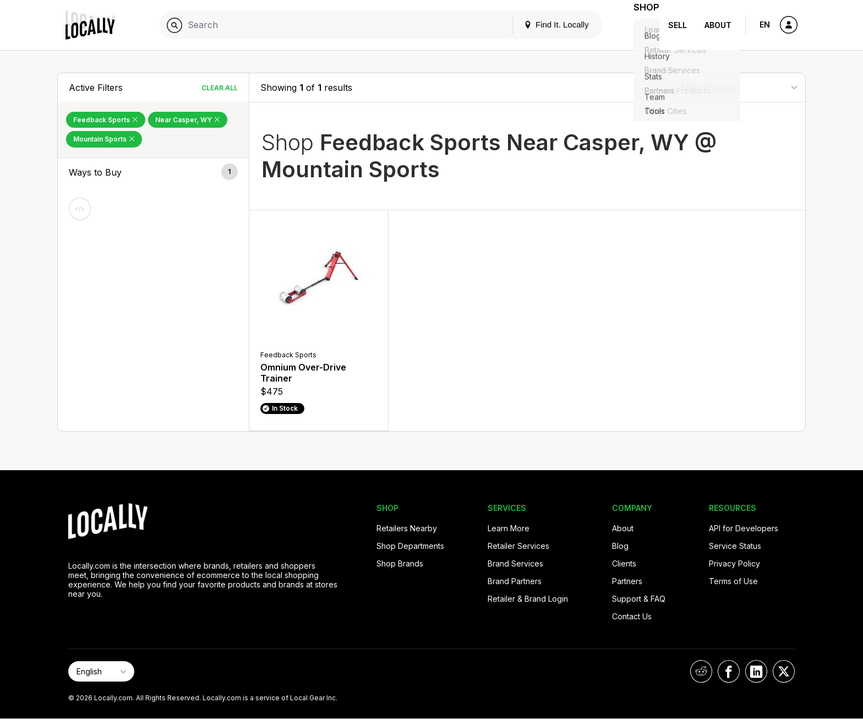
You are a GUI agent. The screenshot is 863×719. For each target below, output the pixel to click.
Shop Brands (399, 563)
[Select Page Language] (101, 671)
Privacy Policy (734, 563)
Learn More (508, 528)
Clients (624, 563)
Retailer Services (518, 546)
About (717, 25)
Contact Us (632, 616)
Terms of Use (733, 581)
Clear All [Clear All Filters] (219, 88)
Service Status (735, 546)
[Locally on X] (784, 671)
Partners (627, 581)
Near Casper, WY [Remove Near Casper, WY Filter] (187, 120)
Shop (640, 25)
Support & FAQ (638, 598)
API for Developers (743, 528)
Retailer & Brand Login (528, 598)
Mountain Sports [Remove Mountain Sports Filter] (104, 139)
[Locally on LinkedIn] (756, 671)
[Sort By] (739, 87)
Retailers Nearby (406, 528)
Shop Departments (410, 546)
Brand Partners (515, 581)
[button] (153, 172)
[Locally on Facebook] (729, 671)
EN (765, 24)
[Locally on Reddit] (701, 671)
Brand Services (515, 563)
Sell (677, 25)
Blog (620, 546)
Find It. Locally (542, 24)
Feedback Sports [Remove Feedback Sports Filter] (105, 120)
